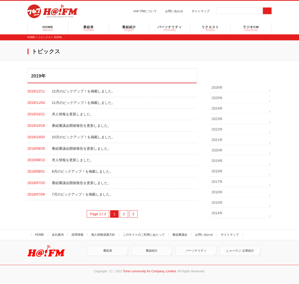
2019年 (217, 161)
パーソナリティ (196, 250)
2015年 (217, 203)
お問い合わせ (174, 11)
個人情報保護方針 (103, 234)
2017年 (217, 182)
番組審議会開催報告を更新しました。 (81, 126)
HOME (31, 37)
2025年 (217, 98)
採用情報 (77, 234)
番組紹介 (152, 250)
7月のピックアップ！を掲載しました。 (82, 194)
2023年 (217, 119)
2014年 (217, 213)
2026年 (217, 87)
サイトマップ (201, 11)
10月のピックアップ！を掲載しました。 (83, 137)
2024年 (217, 108)
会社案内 (58, 234)
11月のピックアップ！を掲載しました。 (83, 103)
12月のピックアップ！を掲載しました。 (83, 91)
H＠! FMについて (145, 11)
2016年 (217, 192)
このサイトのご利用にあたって (144, 234)
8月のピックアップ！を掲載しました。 (82, 171)
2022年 (217, 129)
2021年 (217, 140)
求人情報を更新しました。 (73, 114)
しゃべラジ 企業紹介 (240, 250)
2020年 (217, 150)
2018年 (217, 171)
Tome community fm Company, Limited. (149, 271)
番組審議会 (179, 234)
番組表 (107, 250)
